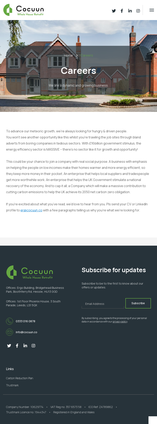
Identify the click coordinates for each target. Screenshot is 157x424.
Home (68, 55)
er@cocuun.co (31, 210)
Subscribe (138, 303)
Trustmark (12, 385)
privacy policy (120, 321)
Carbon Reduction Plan (19, 378)
